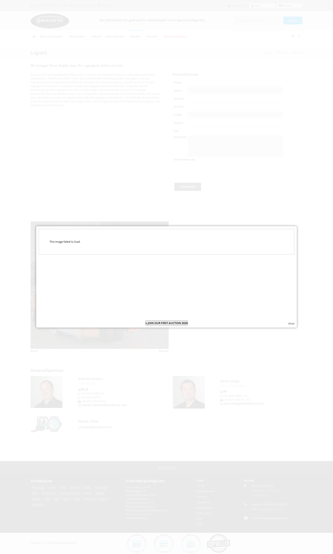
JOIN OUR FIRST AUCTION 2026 (167, 323)
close (291, 323)
